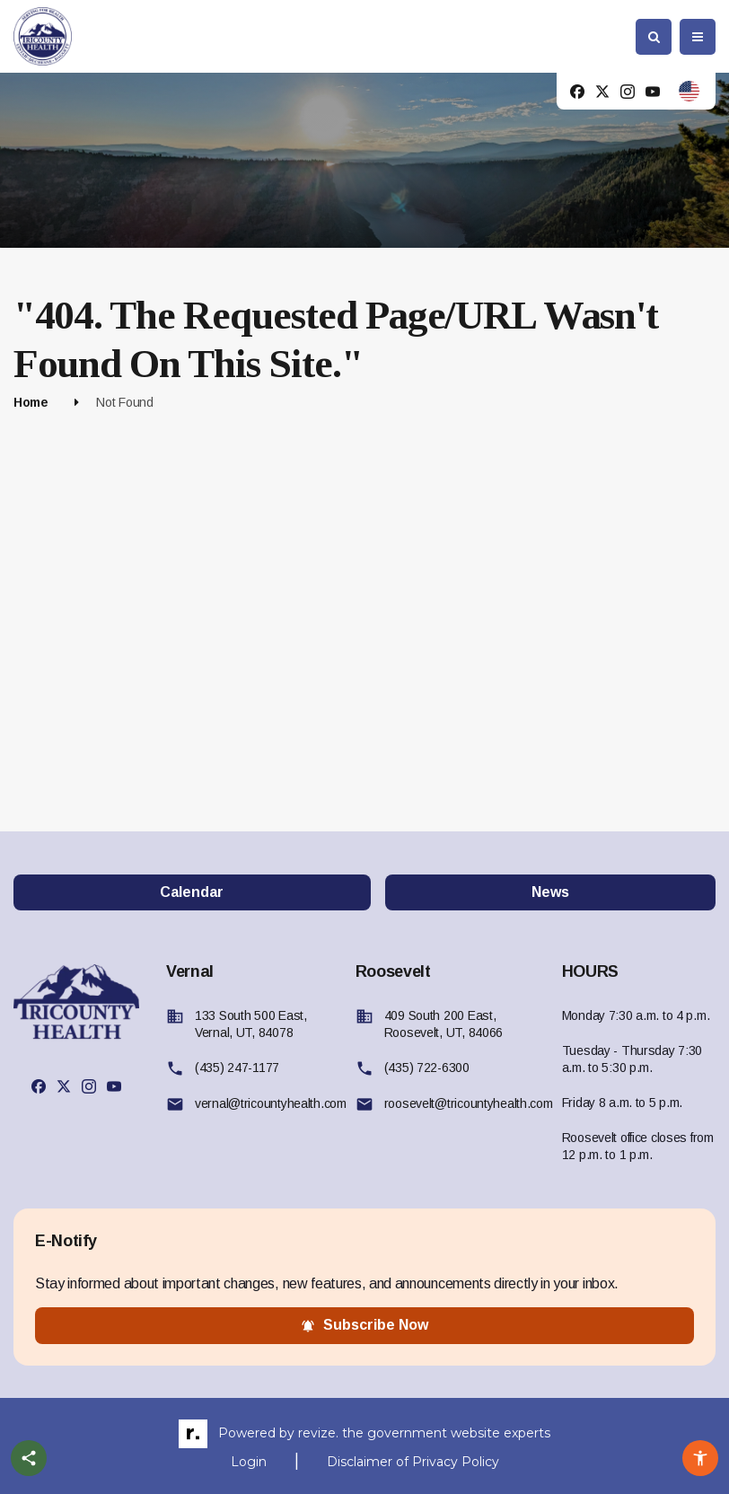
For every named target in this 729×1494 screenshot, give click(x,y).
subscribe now (364, 1325)
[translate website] (689, 91)
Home (30, 402)
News (550, 892)
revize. (318, 1433)
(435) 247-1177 (237, 1067)
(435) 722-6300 (427, 1067)
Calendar (192, 892)
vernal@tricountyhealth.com (271, 1103)
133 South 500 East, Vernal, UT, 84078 (251, 1024)
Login (249, 1462)
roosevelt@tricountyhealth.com (468, 1103)
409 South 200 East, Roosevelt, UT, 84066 (443, 1024)
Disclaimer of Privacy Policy (413, 1462)
